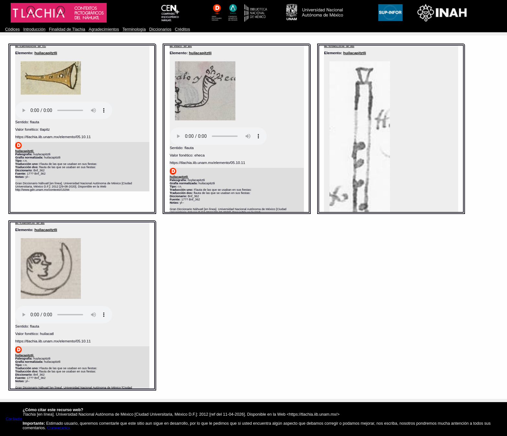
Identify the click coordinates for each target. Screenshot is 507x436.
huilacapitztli (45, 53)
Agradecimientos (104, 29)
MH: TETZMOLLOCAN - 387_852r (339, 46)
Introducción (34, 29)
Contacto (14, 419)
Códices (12, 29)
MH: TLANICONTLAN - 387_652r (30, 223)
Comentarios (58, 428)
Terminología (134, 29)
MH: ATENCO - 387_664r (181, 46)
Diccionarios (160, 29)
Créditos (182, 29)
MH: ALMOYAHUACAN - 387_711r (30, 46)
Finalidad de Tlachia (67, 29)
